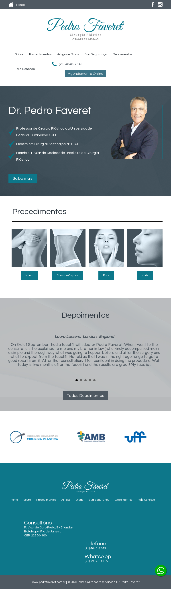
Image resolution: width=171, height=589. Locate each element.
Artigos (65, 499)
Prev (14, 354)
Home (14, 499)
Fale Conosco (25, 69)
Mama (29, 275)
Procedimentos (40, 54)
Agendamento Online (85, 73)
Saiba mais (23, 178)
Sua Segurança (96, 54)
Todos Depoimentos (85, 396)
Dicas (79, 499)
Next (156, 354)
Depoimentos (122, 54)
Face (106, 275)
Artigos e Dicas (68, 54)
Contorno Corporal (67, 275)
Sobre (19, 54)
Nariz (145, 275)
